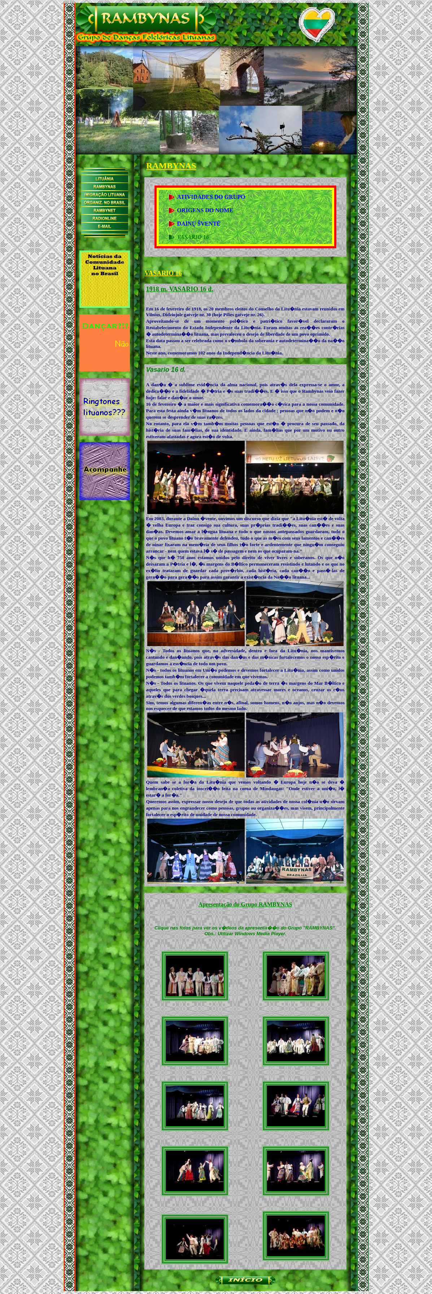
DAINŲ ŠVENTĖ (199, 224)
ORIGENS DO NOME (205, 210)
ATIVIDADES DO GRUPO (211, 197)
